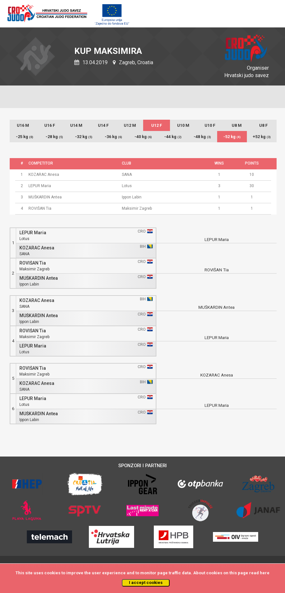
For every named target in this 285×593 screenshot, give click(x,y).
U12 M (130, 125)
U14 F (103, 125)
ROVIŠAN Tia (32, 263)
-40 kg (143, 136)
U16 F (49, 125)
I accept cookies (146, 582)
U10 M (183, 125)
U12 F (156, 125)
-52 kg (232, 136)
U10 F (210, 125)
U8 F (263, 125)
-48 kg (202, 136)
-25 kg (24, 136)
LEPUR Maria (32, 232)
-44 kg (173, 136)
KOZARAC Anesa (36, 248)
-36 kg (113, 136)
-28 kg (54, 136)
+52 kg (262, 136)
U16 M (23, 125)
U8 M (237, 125)
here (264, 572)
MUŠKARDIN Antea (38, 278)
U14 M (76, 125)
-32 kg (83, 136)
